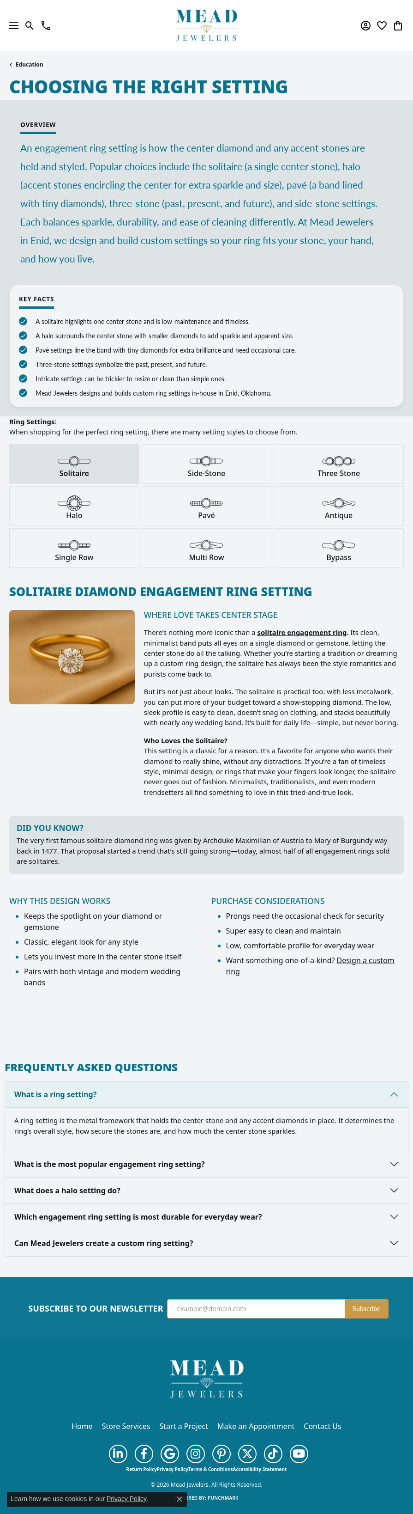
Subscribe (366, 1308)
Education (29, 64)
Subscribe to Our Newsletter (95, 1309)
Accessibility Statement (260, 1469)
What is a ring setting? (55, 1094)
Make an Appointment (255, 1426)
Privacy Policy (172, 1469)
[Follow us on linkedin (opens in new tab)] (118, 1454)
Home (82, 1426)
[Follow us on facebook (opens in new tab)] (144, 1454)
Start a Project (184, 1426)
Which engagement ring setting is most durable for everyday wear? (138, 1217)
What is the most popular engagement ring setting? (109, 1164)
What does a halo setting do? (67, 1190)
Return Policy (141, 1469)
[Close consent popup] (179, 1499)
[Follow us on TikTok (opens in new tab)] (273, 1454)
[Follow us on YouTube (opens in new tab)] (299, 1454)
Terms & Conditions (210, 1469)
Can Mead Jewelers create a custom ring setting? (103, 1243)
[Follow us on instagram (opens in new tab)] (195, 1454)
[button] (30, 25)
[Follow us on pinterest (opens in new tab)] (221, 1454)
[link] (46, 25)
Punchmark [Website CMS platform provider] (223, 1498)
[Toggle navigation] (11, 25)
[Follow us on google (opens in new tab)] (170, 1454)
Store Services (126, 1426)
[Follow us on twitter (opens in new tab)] (247, 1454)
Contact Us (322, 1426)
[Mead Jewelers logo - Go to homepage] (207, 25)
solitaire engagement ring (302, 632)
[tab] (74, 464)
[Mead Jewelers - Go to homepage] (207, 1378)
